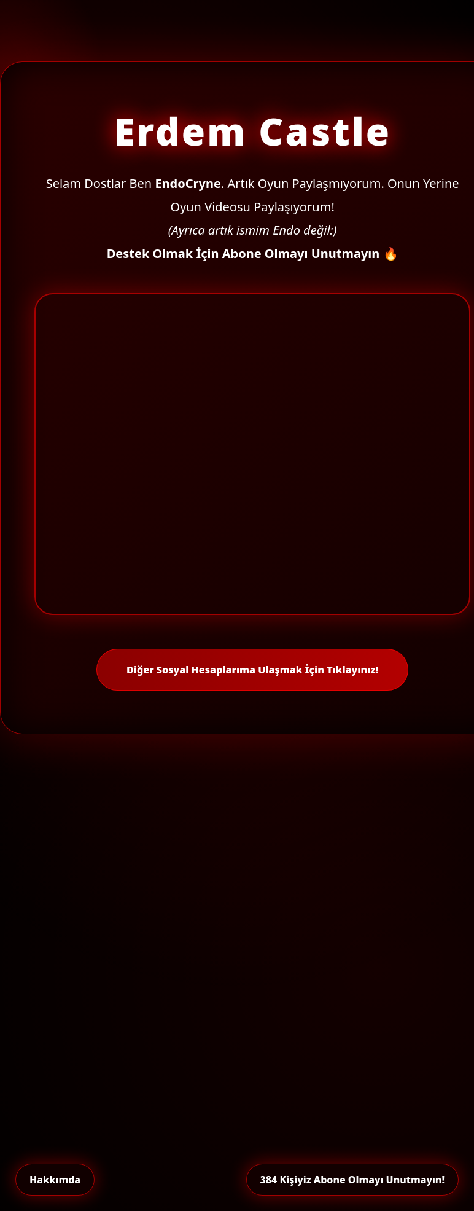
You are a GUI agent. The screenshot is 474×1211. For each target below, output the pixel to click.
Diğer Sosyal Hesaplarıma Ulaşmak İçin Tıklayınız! (252, 669)
